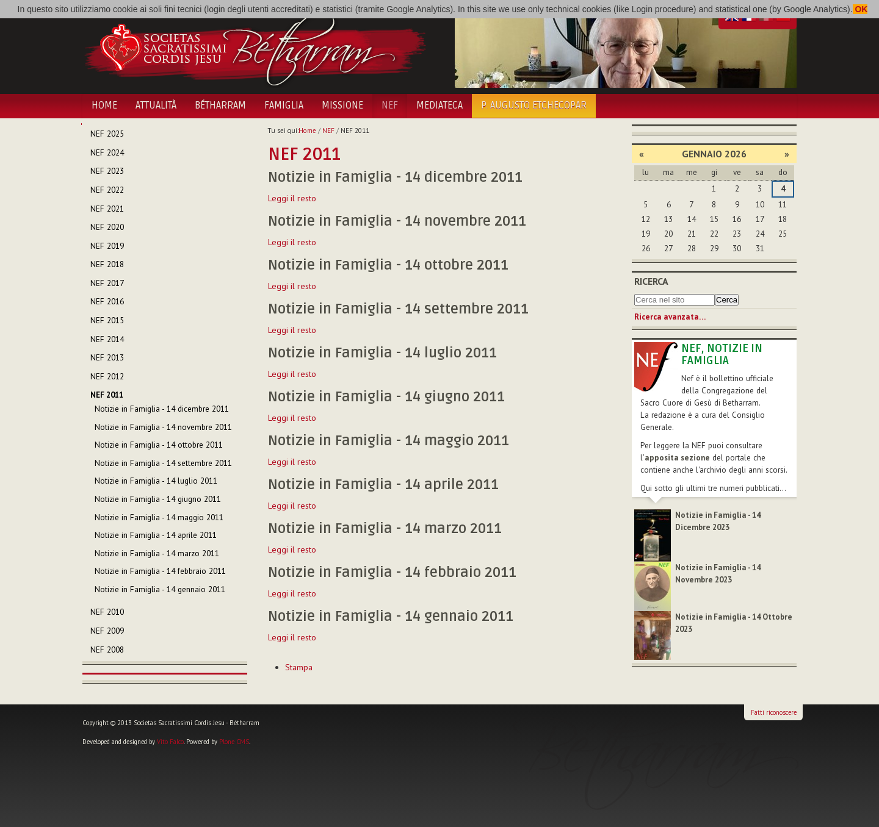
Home (104, 105)
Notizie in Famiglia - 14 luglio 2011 (382, 353)
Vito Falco (170, 741)
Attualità (156, 105)
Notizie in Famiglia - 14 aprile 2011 (383, 484)
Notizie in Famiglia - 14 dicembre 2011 (395, 177)
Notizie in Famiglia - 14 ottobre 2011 (388, 265)
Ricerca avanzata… (670, 317)
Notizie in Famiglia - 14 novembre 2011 (397, 221)
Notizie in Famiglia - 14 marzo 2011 (385, 528)
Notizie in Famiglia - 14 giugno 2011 (386, 397)
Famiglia (283, 105)
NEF (390, 105)
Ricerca (651, 281)
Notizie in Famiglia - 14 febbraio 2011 (392, 572)
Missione (342, 105)
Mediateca (439, 105)
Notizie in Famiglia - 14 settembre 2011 (398, 309)
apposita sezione (677, 458)
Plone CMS (234, 741)
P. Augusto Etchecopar (534, 105)
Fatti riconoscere (774, 712)
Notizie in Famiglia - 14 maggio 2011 (388, 440)
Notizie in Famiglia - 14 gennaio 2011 (390, 616)
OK (860, 9)
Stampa (299, 667)
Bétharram (220, 105)
